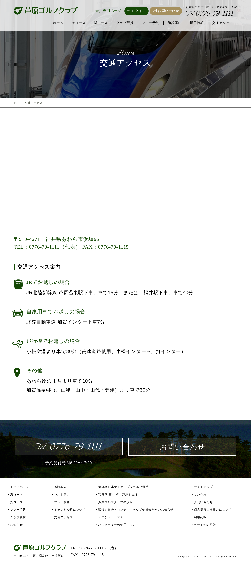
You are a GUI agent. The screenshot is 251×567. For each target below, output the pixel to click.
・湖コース (15, 503)
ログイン (136, 11)
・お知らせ (15, 526)
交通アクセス (222, 23)
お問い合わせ (166, 11)
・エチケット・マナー (110, 518)
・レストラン (60, 495)
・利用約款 (198, 518)
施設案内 (174, 23)
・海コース (15, 495)
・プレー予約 (16, 511)
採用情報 (197, 23)
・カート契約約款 (203, 526)
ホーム (57, 23)
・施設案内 (59, 488)
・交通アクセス (62, 518)
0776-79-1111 (210, 14)
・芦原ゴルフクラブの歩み (114, 503)
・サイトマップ (202, 488)
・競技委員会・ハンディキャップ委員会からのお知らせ (134, 511)
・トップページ (18, 488)
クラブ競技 (124, 23)
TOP (17, 102)
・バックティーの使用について (117, 526)
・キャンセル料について (68, 511)
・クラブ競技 (16, 518)
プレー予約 (150, 23)
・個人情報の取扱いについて (211, 511)
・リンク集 (198, 495)
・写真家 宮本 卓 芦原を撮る (116, 495)
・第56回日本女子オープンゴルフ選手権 (123, 488)
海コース (78, 23)
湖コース (100, 23)
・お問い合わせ (202, 503)
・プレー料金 (60, 503)
